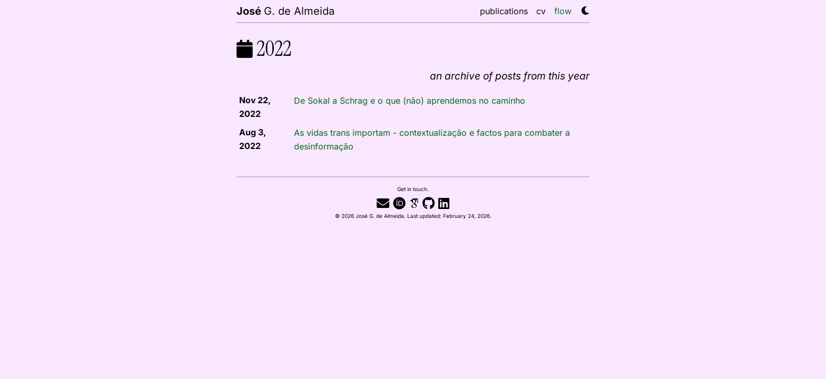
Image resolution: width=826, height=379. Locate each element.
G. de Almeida (286, 10)
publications (504, 11)
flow (563, 11)
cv (541, 11)
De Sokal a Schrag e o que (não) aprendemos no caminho (409, 100)
